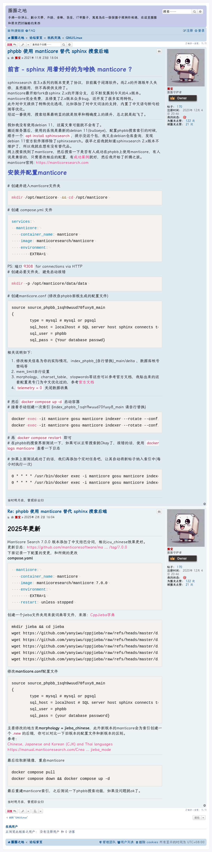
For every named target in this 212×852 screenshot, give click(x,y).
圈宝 (170, 89)
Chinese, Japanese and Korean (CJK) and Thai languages (60, 744)
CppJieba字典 (102, 615)
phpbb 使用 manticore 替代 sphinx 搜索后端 (58, 51)
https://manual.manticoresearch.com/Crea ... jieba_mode (59, 749)
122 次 (190, 121)
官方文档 (86, 382)
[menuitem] (30, 30)
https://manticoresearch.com (62, 162)
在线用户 (11, 827)
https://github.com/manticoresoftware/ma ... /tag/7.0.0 (77, 547)
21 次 (189, 124)
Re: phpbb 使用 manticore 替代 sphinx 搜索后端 (57, 511)
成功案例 (81, 157)
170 (179, 107)
